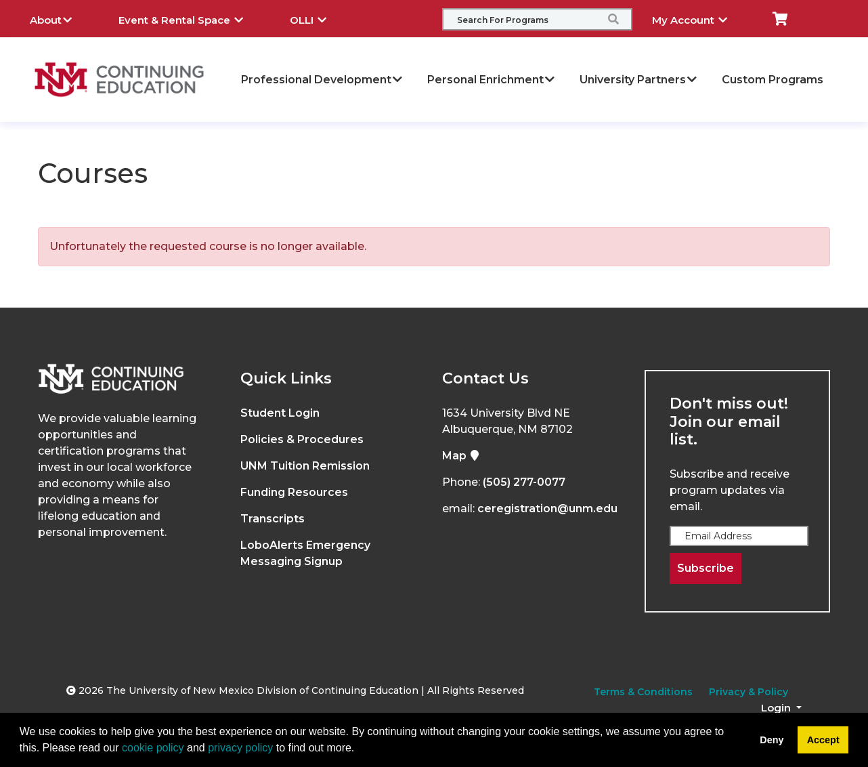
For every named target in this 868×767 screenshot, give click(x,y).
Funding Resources (294, 492)
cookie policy (153, 747)
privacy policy (240, 747)
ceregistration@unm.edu (547, 508)
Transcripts (272, 518)
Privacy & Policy (748, 692)
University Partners (639, 79)
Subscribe (705, 568)
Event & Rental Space (190, 18)
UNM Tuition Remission (305, 465)
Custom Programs (772, 79)
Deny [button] (771, 739)
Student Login (280, 413)
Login (777, 707)
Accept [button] (823, 739)
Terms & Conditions (643, 692)
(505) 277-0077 (524, 482)
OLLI (318, 18)
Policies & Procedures (302, 439)
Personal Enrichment (491, 79)
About (61, 18)
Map (461, 455)
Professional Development (322, 79)
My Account (699, 18)
